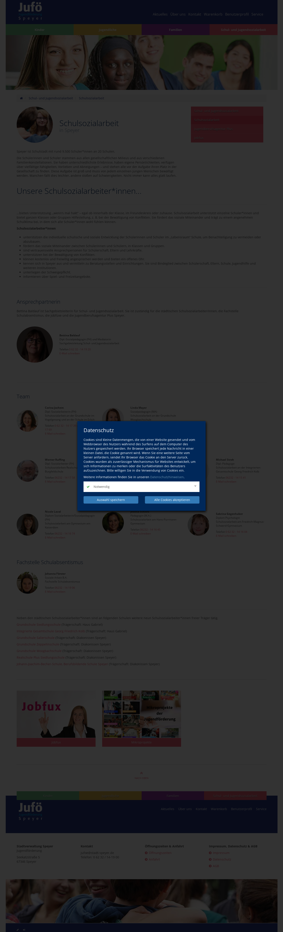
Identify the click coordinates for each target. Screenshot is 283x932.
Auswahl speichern (111, 500)
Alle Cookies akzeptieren (172, 500)
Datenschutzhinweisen (167, 477)
